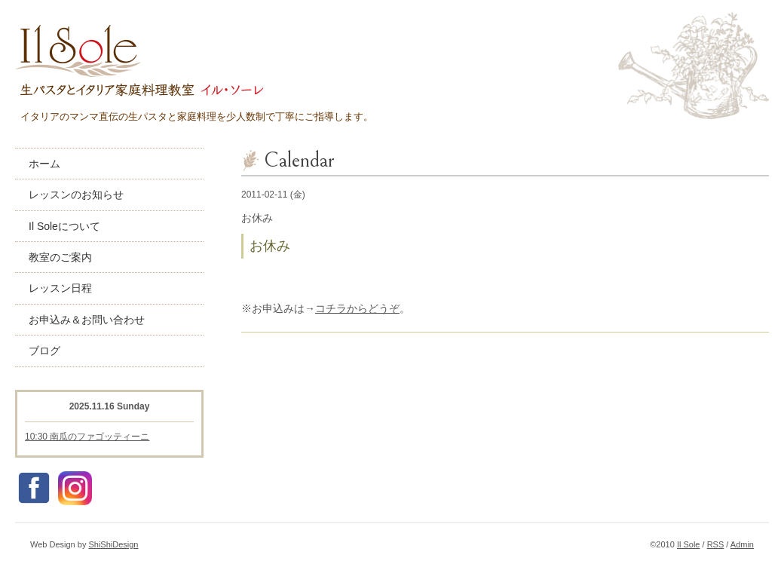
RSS (715, 544)
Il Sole (688, 544)
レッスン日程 (60, 288)
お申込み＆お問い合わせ (87, 320)
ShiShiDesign (113, 544)
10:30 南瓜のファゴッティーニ (87, 436)
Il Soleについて (64, 226)
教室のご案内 (60, 257)
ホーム (44, 164)
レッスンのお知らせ (76, 194)
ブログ (44, 351)
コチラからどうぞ (357, 308)
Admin (742, 544)
